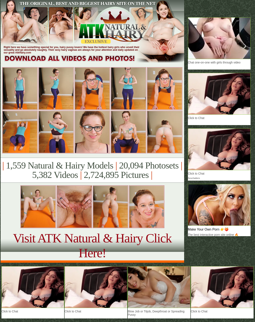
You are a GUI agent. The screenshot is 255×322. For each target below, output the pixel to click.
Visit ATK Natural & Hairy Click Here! (92, 245)
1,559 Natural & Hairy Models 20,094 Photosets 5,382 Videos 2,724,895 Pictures (92, 170)
